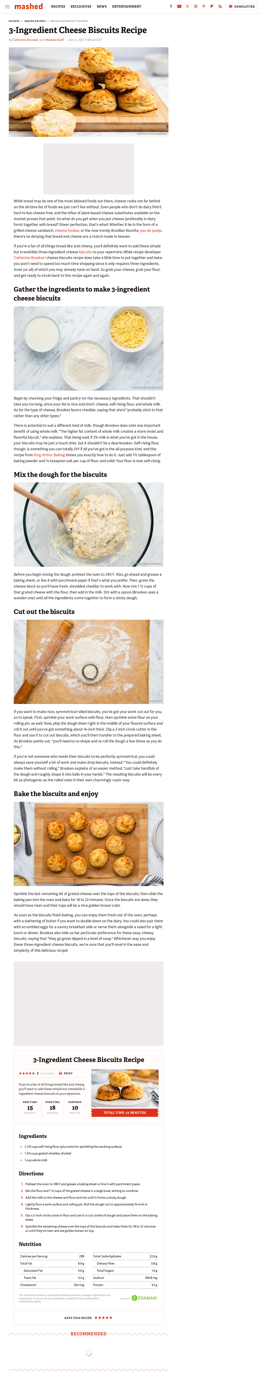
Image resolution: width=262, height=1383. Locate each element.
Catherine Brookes (25, 40)
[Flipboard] (212, 7)
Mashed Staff (54, 40)
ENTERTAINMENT (126, 7)
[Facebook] (171, 7)
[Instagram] (195, 7)
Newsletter (241, 6)
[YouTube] (179, 7)
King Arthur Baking (49, 455)
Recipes (14, 21)
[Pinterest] (203, 7)
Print (66, 1073)
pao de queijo (150, 230)
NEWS (102, 7)
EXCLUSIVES (81, 7)
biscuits (85, 252)
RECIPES (58, 7)
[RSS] (220, 7)
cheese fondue (67, 230)
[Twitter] (187, 7)
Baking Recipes (35, 21)
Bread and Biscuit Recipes (69, 21)
